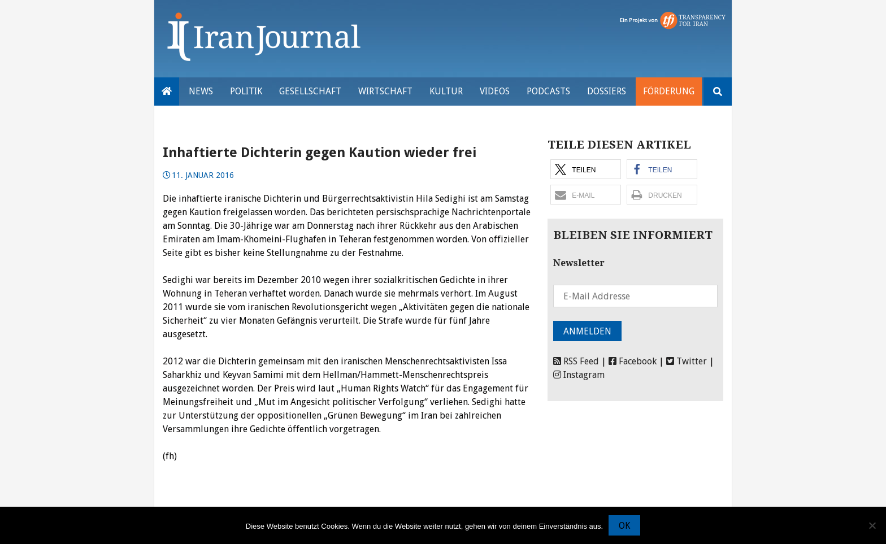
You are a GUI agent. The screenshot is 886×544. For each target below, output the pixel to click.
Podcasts (548, 91)
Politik (246, 91)
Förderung (668, 91)
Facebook (633, 361)
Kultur (446, 91)
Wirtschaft (385, 91)
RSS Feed (576, 361)
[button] (585, 169)
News (201, 91)
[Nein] (872, 525)
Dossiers (606, 91)
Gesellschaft (310, 91)
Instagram (579, 374)
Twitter (686, 361)
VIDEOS (495, 91)
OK (624, 525)
